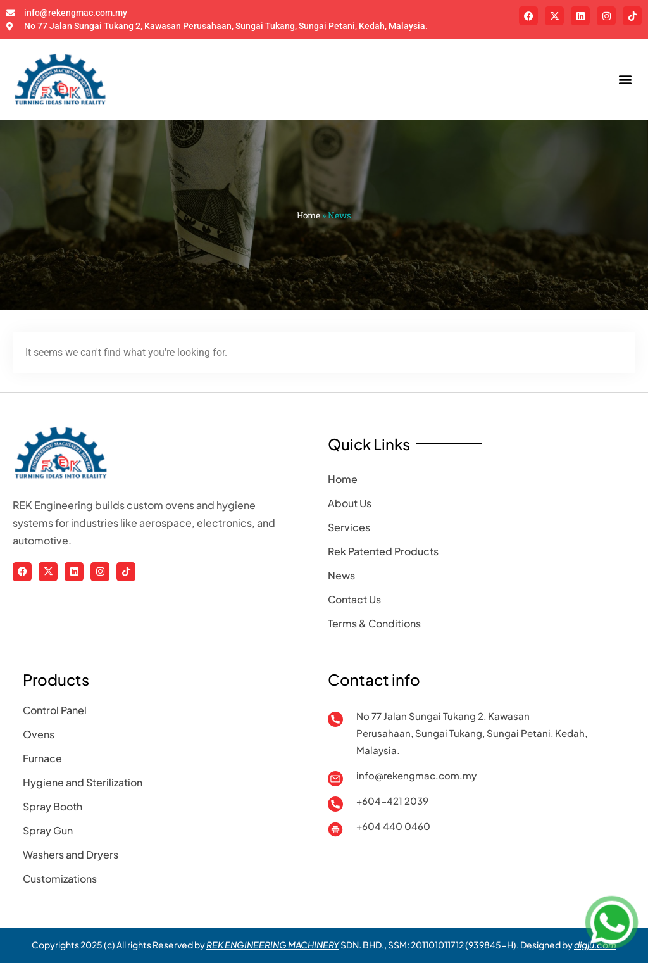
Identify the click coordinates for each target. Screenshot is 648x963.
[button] (624, 79)
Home (308, 215)
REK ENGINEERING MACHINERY (272, 944)
